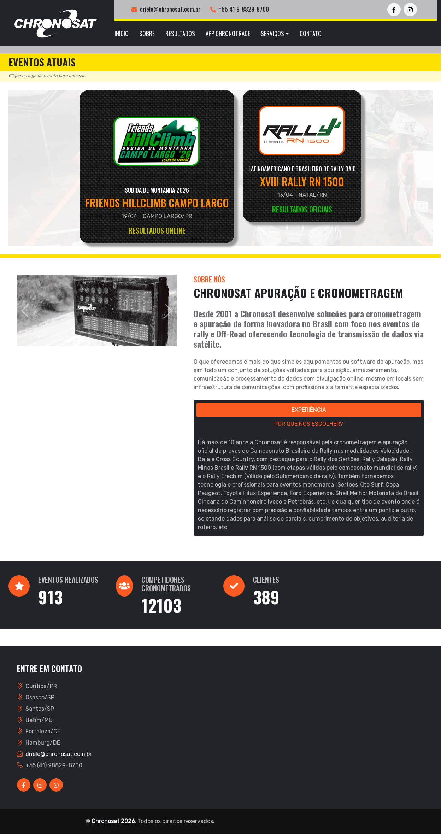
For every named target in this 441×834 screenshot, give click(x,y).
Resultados (180, 33)
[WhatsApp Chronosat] (56, 785)
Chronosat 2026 (113, 821)
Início (121, 33)
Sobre (147, 33)
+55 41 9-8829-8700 (244, 9)
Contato (311, 33)
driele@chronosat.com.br (170, 9)
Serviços (272, 33)
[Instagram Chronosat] (410, 9)
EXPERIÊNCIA (309, 409)
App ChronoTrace (228, 33)
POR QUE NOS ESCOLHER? (308, 424)
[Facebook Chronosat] (394, 9)
